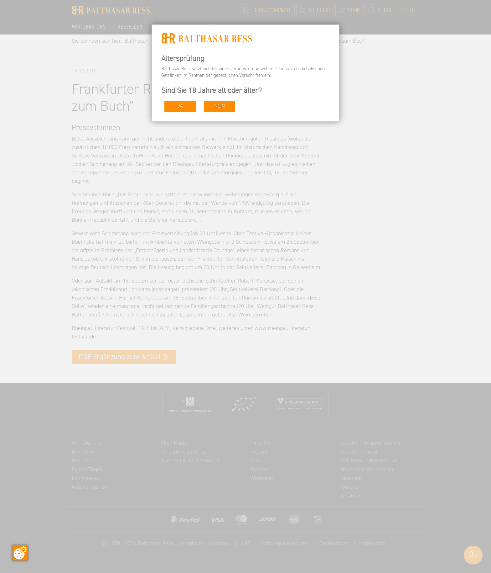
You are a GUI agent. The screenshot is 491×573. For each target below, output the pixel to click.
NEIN (219, 106)
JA (180, 106)
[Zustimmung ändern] (20, 552)
